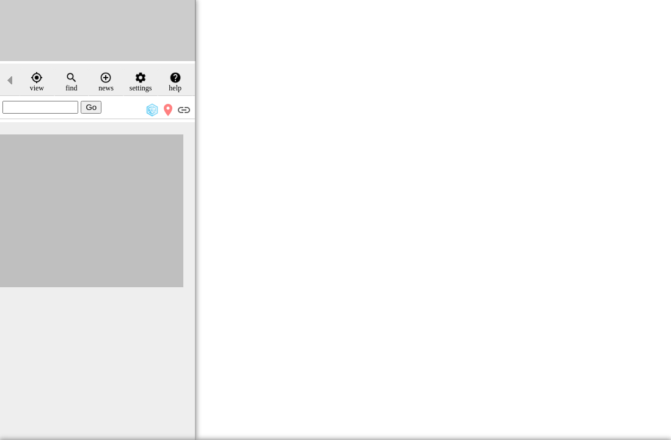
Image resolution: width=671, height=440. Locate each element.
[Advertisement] (98, 30)
